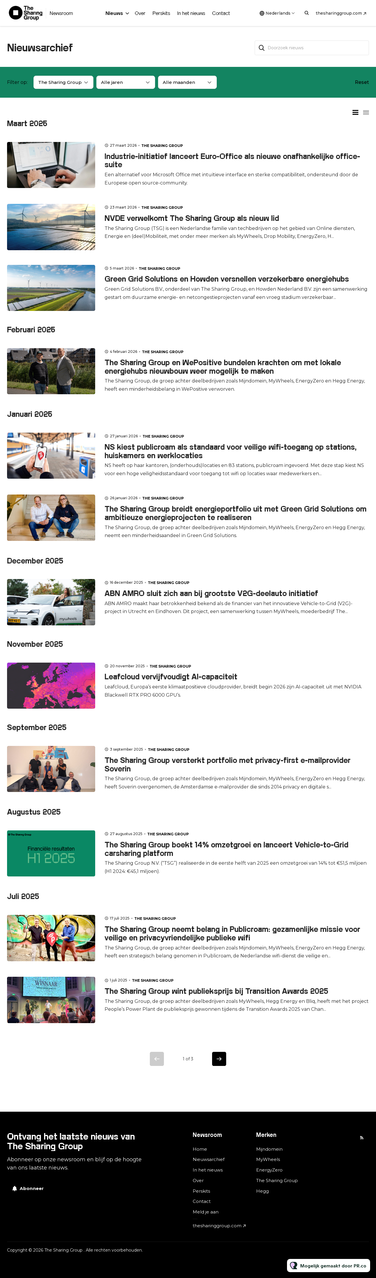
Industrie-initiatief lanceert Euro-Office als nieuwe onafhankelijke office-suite (232, 160)
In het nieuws (191, 13)
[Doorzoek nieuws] (312, 47)
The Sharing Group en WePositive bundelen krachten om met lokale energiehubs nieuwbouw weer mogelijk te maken (223, 366)
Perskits (161, 13)
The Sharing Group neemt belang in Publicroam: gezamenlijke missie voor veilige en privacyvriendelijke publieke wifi (232, 933)
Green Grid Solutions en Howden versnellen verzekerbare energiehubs (227, 279)
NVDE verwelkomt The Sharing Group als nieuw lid (192, 218)
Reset (362, 82)
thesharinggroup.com (339, 13)
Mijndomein (269, 1149)
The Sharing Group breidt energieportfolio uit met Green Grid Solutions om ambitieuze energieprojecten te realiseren (236, 513)
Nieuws (114, 13)
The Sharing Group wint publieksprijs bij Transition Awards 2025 (216, 991)
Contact (221, 13)
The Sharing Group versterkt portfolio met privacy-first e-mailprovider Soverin (227, 764)
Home (200, 1149)
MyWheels (268, 1159)
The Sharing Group (162, 145)
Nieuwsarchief (208, 1159)
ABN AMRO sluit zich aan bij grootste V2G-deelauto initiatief (211, 593)
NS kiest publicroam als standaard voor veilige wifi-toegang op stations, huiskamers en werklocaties (231, 451)
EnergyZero (269, 1170)
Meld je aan (206, 1212)
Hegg (262, 1191)
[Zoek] (262, 47)
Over (140, 13)
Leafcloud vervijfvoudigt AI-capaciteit (171, 676)
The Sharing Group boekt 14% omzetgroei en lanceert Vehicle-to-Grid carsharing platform (226, 848)
